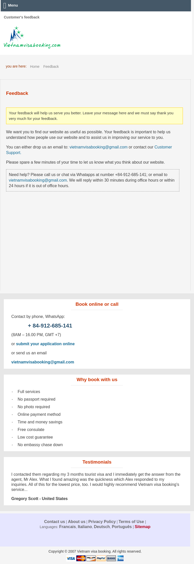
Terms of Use (132, 521)
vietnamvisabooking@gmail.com (98, 147)
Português (122, 527)
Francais (67, 527)
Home (34, 66)
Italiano (85, 527)
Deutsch (102, 527)
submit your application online (45, 344)
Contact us (54, 521)
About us (76, 521)
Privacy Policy (102, 521)
